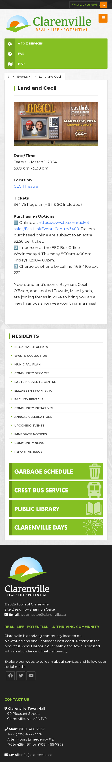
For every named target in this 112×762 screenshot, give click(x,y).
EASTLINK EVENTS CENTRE (35, 382)
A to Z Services (23, 43)
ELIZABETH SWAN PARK (33, 390)
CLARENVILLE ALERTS (31, 347)
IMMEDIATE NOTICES (30, 434)
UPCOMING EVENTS (29, 425)
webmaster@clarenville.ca (43, 614)
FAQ (14, 54)
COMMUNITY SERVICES (32, 373)
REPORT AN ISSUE (28, 451)
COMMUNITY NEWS (29, 443)
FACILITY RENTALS (29, 399)
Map (14, 64)
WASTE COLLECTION (30, 355)
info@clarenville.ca (36, 755)
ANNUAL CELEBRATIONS (33, 416)
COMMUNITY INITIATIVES (33, 408)
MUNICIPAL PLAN (27, 364)
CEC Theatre (26, 186)
